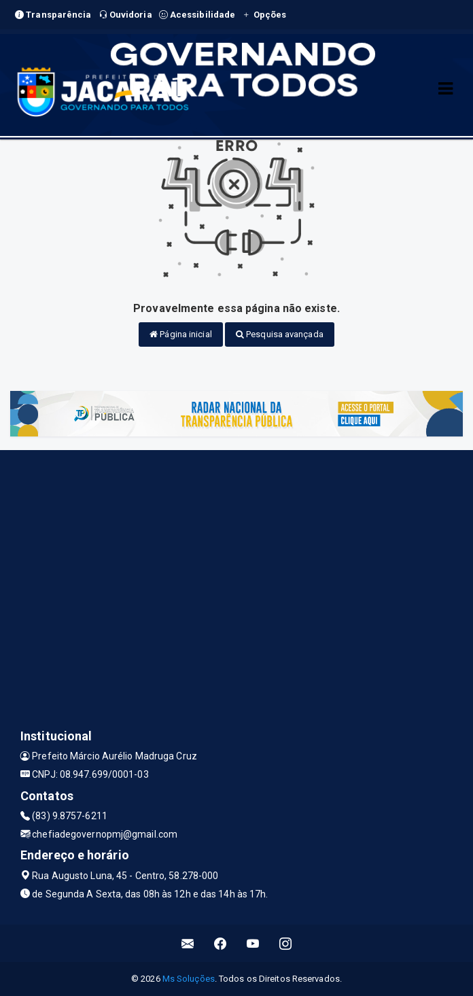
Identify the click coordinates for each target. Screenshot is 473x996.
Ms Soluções (188, 979)
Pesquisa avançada (279, 334)
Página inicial (181, 334)
